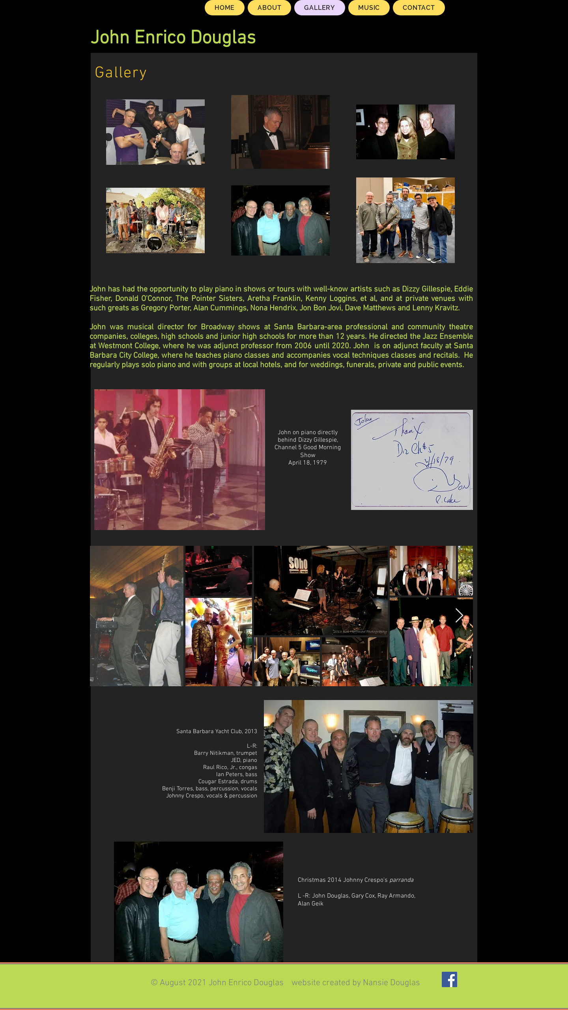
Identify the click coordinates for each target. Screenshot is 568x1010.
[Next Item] (459, 616)
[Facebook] (449, 979)
